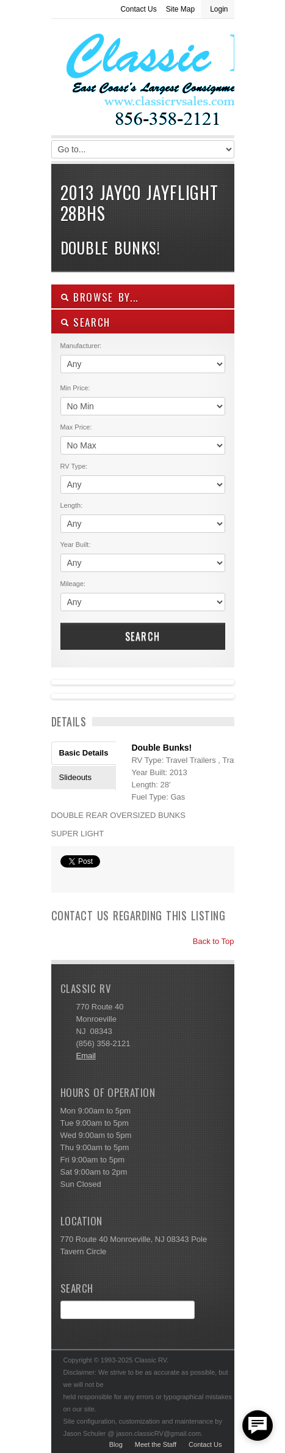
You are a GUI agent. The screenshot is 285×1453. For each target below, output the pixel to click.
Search (143, 636)
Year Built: (75, 544)
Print (66, 877)
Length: (71, 505)
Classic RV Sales (142, 80)
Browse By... (99, 297)
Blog (116, 1444)
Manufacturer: (81, 345)
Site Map (180, 9)
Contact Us (138, 9)
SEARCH (85, 322)
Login (219, 9)
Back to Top (208, 941)
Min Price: (75, 388)
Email (86, 1055)
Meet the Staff (155, 1444)
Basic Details (84, 752)
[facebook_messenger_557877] (257, 1425)
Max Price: (76, 427)
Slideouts (75, 777)
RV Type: (74, 466)
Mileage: (73, 583)
